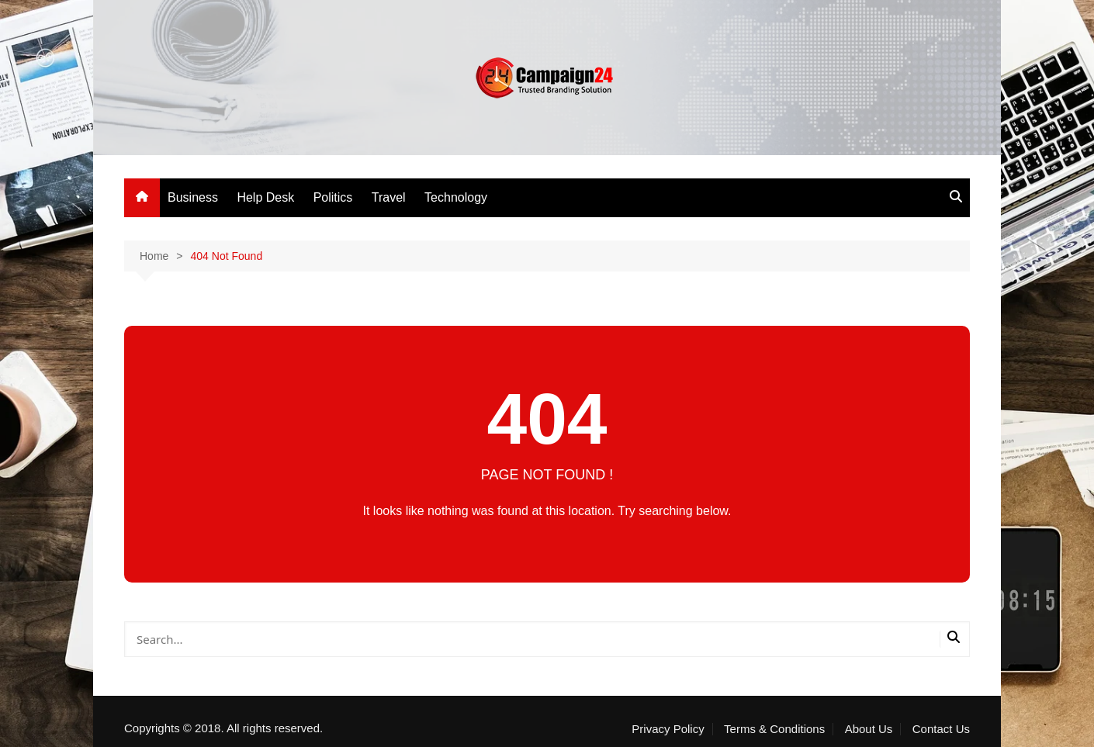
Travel (389, 197)
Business (193, 197)
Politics (333, 197)
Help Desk (265, 197)
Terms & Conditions (774, 729)
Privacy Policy (668, 729)
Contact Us (941, 729)
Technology (455, 197)
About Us (869, 729)
